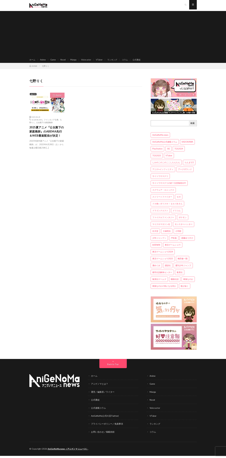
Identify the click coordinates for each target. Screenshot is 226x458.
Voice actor (88, 61)
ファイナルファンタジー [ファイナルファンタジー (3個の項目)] (163, 220)
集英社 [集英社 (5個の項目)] (180, 275)
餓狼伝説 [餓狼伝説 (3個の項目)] (175, 282)
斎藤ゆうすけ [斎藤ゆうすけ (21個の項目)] (187, 240)
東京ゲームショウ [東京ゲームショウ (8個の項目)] (173, 247)
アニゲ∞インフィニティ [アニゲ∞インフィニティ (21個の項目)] (162, 172)
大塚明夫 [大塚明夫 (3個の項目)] (167, 234)
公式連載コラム (98, 410)
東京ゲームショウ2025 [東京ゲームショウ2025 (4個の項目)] (162, 261)
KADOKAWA (37, 122)
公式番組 (141, 61)
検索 (192, 126)
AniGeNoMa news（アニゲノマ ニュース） (68, 451)
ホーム (32, 61)
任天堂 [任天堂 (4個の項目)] (155, 234)
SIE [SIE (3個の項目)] (168, 151)
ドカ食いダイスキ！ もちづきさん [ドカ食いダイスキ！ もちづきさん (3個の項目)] (167, 206)
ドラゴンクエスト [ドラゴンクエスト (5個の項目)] (160, 213)
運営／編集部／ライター (102, 394)
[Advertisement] (113, 33)
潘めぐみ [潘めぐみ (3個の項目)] (156, 268)
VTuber (102, 61)
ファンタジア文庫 (51, 122)
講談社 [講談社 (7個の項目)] (168, 268)
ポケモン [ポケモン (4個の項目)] (183, 220)
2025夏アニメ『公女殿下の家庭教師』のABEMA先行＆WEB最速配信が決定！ (46, 134)
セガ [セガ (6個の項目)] (179, 199)
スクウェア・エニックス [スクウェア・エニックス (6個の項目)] (163, 192)
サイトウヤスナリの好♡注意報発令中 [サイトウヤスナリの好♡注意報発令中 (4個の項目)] (169, 186)
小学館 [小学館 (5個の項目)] (178, 234)
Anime (43, 61)
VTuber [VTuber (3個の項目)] (169, 158)
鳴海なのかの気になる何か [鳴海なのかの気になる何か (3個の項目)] (164, 289)
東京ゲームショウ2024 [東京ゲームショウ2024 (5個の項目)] (162, 254)
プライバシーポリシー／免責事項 (107, 426)
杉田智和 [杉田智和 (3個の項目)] (156, 247)
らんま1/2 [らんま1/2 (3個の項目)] (189, 165)
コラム (129, 61)
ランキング (115, 61)
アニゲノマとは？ (99, 386)
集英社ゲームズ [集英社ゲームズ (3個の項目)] (159, 282)
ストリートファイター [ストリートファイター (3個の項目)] (162, 199)
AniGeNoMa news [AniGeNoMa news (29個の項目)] (160, 137)
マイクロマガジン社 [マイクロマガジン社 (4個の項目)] (161, 227)
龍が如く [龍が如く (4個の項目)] (185, 289)
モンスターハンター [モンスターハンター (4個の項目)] (184, 227)
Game (54, 61)
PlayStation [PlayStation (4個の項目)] (157, 151)
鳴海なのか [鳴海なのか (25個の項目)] (188, 282)
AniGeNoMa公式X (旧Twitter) (105, 418)
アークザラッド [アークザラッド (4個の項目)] (185, 172)
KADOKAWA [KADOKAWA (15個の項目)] (187, 144)
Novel (64, 61)
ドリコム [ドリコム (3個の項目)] (177, 213)
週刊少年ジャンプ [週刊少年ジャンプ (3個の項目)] (183, 268)
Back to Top (113, 367)
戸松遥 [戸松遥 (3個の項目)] (174, 240)
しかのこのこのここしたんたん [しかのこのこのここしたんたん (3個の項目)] (166, 165)
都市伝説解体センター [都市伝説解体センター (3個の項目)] (162, 275)
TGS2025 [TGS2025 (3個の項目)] (156, 158)
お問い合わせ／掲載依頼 (102, 434)
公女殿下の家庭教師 (44, 125)
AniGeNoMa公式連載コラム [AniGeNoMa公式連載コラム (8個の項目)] (164, 144)
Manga (75, 61)
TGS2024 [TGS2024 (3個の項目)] (178, 151)
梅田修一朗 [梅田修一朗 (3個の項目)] (182, 261)
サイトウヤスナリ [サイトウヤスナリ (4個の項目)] (160, 179)
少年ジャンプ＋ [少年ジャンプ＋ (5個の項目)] (159, 240)
